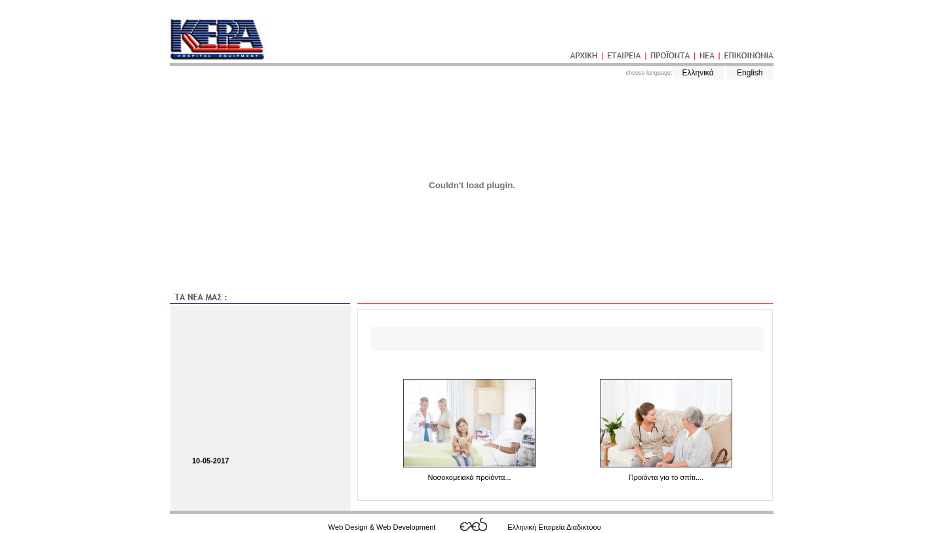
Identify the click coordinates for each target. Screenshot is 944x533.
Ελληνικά (697, 72)
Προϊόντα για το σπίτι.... (666, 477)
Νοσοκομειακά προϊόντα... (469, 477)
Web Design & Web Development (381, 527)
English (749, 72)
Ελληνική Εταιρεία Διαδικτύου (554, 527)
